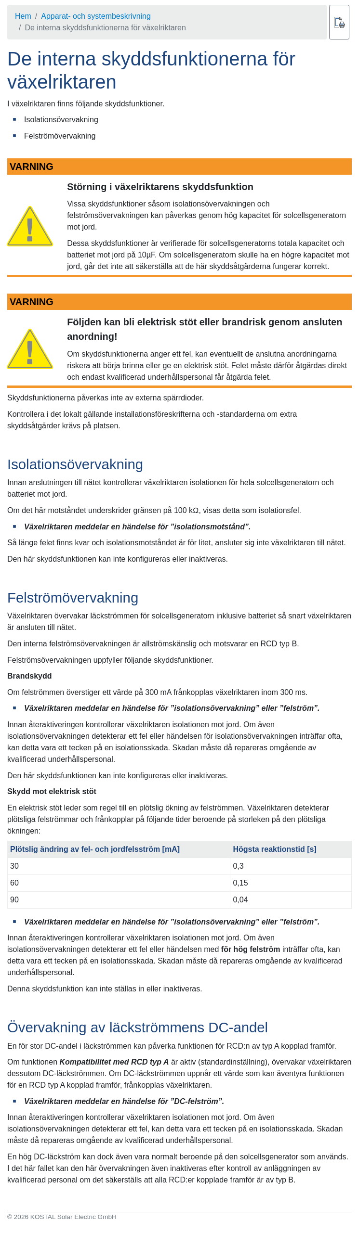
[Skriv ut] (339, 22)
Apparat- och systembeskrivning (96, 16)
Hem (23, 16)
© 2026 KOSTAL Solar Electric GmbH (62, 1216)
